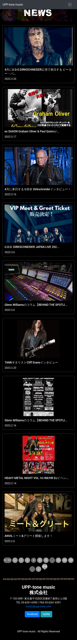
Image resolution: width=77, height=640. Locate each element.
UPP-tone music (13, 4)
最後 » (44, 567)
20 (64, 560)
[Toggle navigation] (69, 4)
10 (58, 560)
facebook (32, 614)
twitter (46, 614)
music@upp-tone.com (38, 606)
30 (70, 560)
